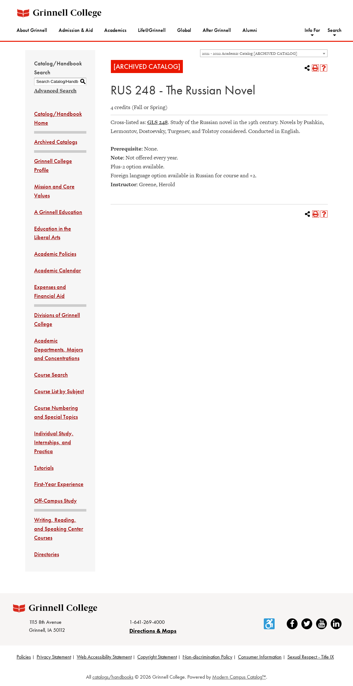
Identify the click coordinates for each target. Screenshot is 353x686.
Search (335, 30)
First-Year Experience (58, 484)
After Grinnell (217, 30)
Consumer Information (260, 656)
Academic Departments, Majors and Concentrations (58, 349)
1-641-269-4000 (147, 622)
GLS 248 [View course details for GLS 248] (157, 122)
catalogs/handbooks (112, 677)
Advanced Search (55, 90)
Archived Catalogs (55, 141)
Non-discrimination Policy (207, 656)
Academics (115, 30)
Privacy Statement (54, 656)
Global (184, 30)
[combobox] (264, 53)
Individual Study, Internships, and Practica (54, 442)
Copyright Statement (157, 656)
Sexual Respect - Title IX (310, 656)
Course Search (51, 374)
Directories (46, 554)
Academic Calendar (57, 270)
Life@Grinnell (152, 30)
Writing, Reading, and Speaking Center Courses (58, 528)
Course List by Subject (59, 391)
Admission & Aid (76, 30)
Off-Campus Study (55, 500)
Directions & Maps (152, 630)
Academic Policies (55, 253)
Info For (312, 30)
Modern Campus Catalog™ (239, 677)
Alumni (249, 30)
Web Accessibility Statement (104, 656)
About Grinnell (32, 30)
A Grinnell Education (58, 212)
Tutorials (44, 467)
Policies (24, 656)
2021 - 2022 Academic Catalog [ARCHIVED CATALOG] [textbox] (249, 53)
